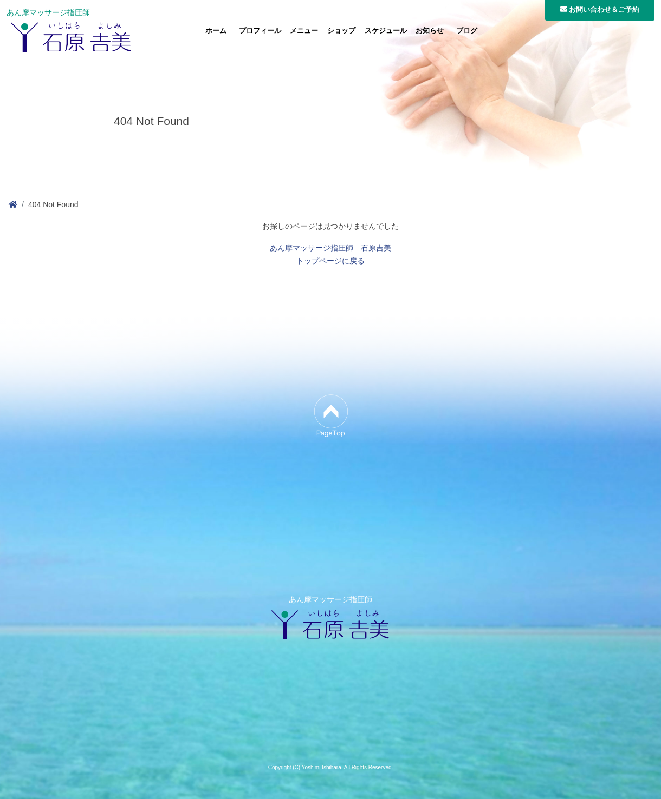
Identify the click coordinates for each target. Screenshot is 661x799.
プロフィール (260, 31)
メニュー (304, 31)
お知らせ (430, 31)
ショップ (341, 31)
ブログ (466, 31)
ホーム (215, 31)
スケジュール (386, 31)
